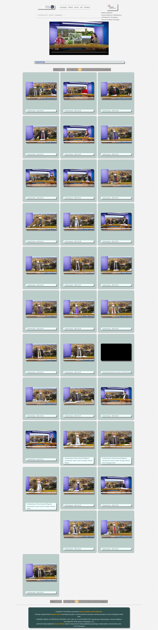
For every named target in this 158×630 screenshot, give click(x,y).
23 (91, 70)
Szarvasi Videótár (59, 624)
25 (99, 70)
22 (87, 70)
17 (68, 70)
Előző (56, 70)
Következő (105, 70)
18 (72, 70)
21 (84, 70)
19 (76, 70)
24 (95, 70)
